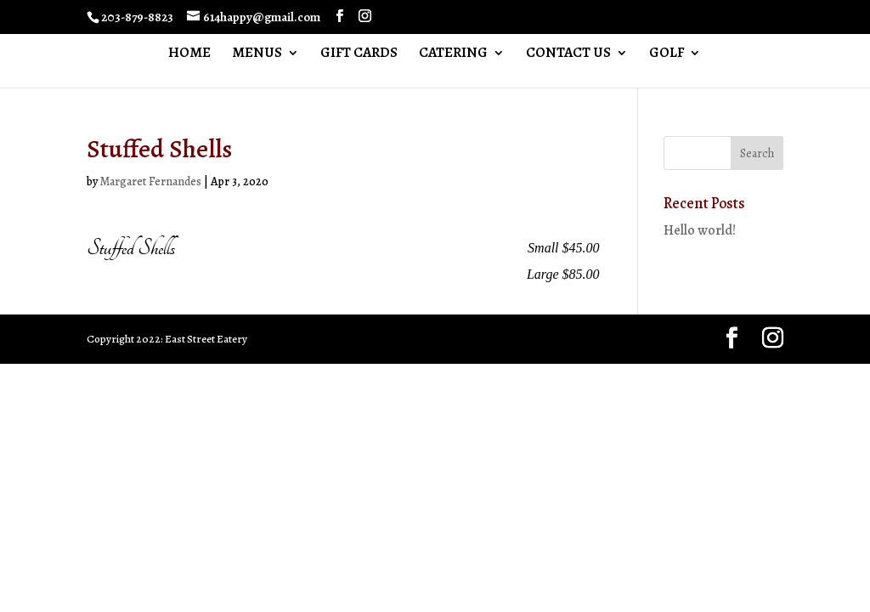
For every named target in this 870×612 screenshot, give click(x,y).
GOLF (666, 54)
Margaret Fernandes (150, 181)
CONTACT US (568, 54)
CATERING (453, 54)
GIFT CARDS (359, 54)
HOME (189, 54)
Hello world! (700, 230)
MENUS (257, 54)
